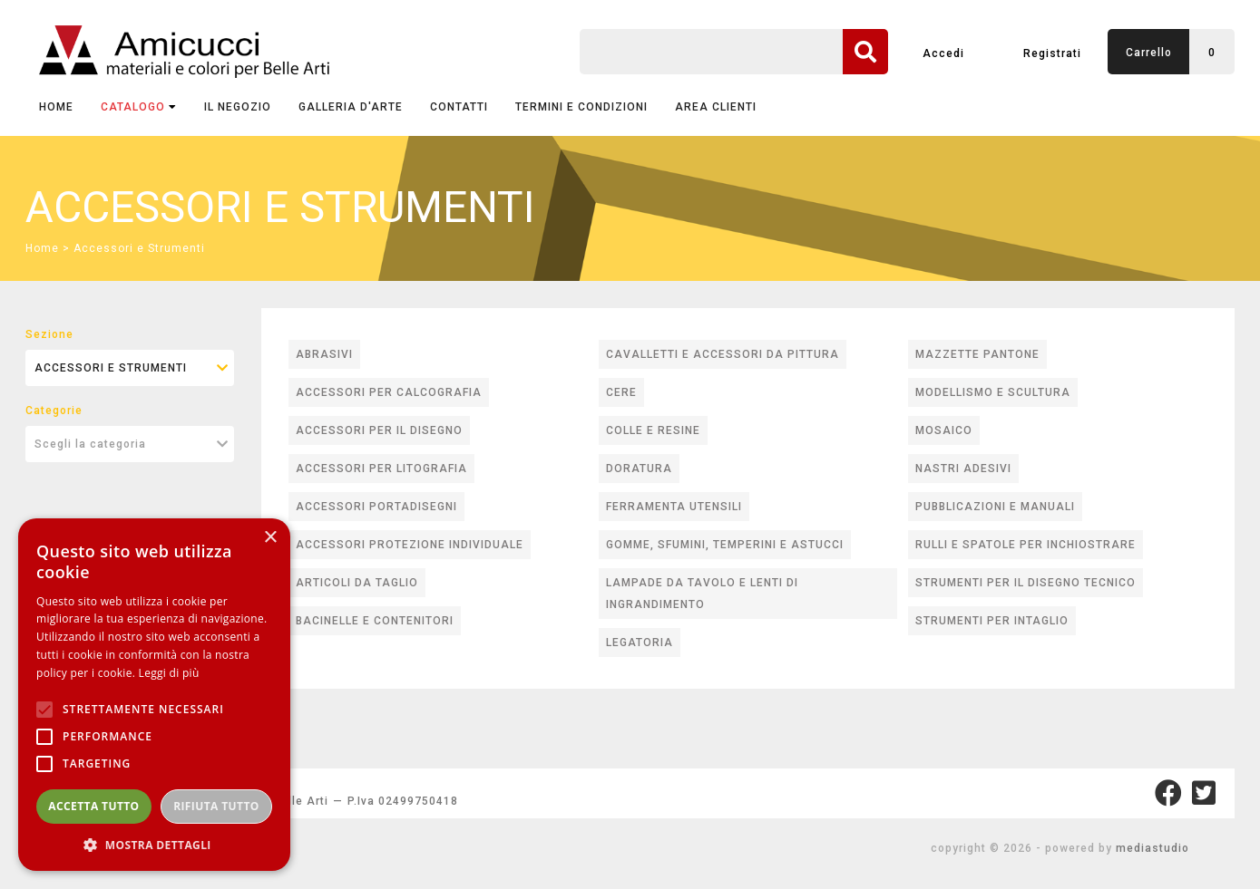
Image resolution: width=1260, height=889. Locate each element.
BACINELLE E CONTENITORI (375, 620)
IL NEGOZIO (237, 107)
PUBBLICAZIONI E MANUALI (995, 506)
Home (56, 107)
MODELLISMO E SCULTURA (992, 392)
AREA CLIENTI (716, 107)
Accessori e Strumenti (139, 248)
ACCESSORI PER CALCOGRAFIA (389, 392)
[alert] (154, 694)
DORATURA (639, 468)
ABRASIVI (324, 354)
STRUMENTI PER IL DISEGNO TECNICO (1025, 582)
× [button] (270, 538)
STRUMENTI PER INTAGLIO (992, 620)
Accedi (943, 53)
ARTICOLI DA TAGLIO (357, 582)
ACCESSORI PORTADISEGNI (376, 506)
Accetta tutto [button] (93, 806)
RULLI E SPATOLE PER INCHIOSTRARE (1025, 544)
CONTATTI (459, 107)
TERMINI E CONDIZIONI (581, 107)
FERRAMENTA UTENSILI (674, 506)
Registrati (1052, 53)
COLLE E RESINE (653, 430)
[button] (154, 844)
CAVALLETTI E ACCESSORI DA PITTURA (722, 354)
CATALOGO (139, 107)
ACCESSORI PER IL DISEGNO (379, 430)
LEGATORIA (639, 642)
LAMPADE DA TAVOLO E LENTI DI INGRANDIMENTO (702, 593)
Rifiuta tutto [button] (216, 806)
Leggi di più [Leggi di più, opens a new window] (169, 673)
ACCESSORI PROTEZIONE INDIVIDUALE (409, 544)
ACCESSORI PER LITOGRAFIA (381, 468)
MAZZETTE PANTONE (977, 354)
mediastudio (1152, 848)
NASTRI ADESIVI (963, 468)
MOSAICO (943, 430)
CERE (621, 392)
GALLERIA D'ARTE (350, 107)
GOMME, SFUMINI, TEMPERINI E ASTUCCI (725, 544)
